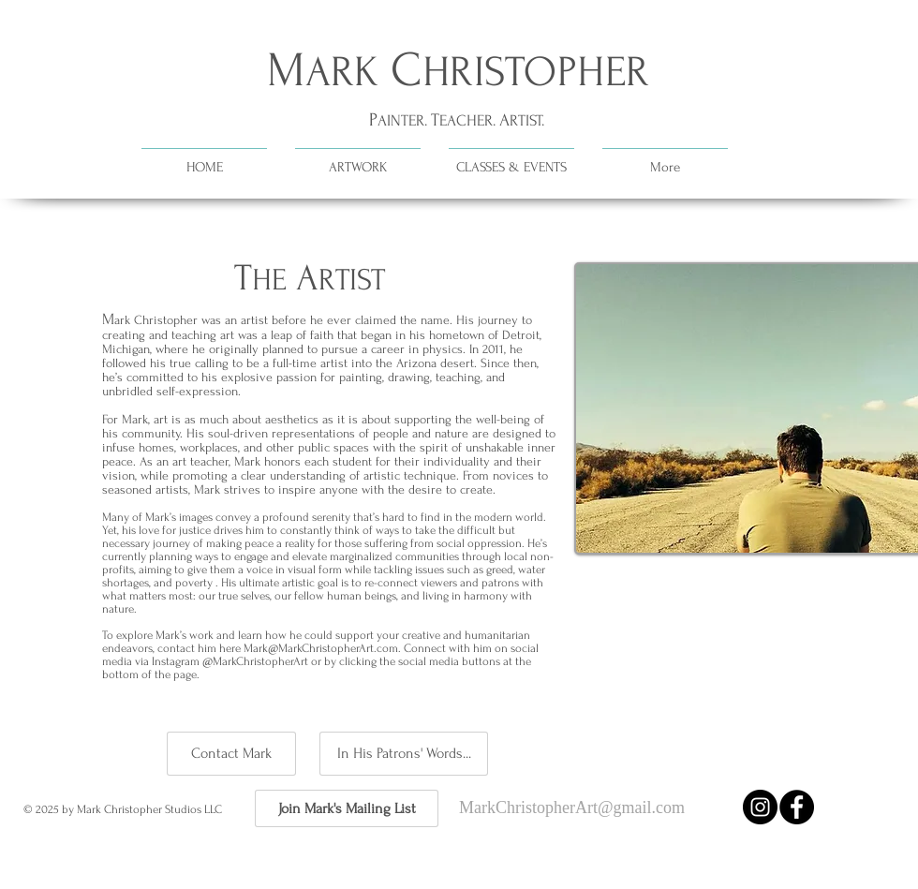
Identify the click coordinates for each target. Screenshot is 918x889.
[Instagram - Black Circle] (760, 807)
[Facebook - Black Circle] (796, 807)
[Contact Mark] (231, 754)
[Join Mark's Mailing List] (346, 808)
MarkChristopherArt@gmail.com (572, 807)
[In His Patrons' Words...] (403, 754)
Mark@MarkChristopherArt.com (321, 648)
